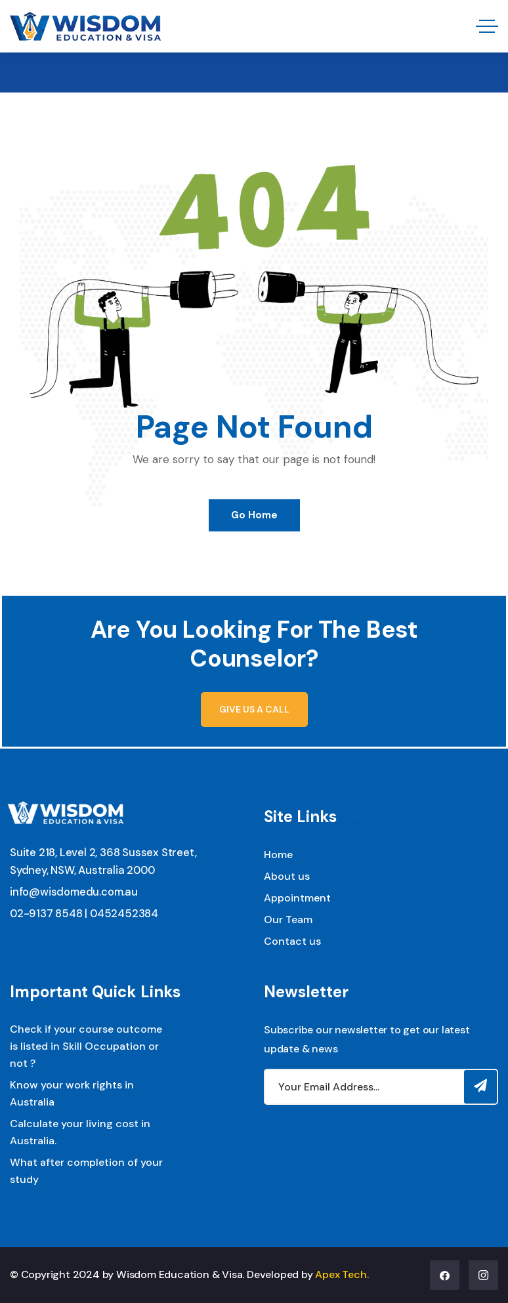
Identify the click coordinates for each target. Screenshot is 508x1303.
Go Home (254, 515)
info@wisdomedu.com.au (74, 892)
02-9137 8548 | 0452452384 (84, 913)
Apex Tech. (341, 1274)
